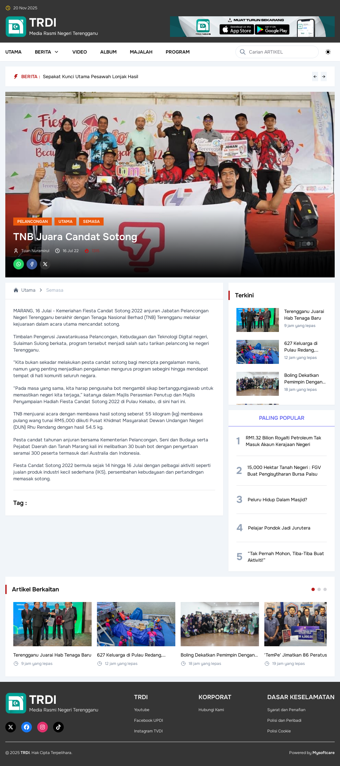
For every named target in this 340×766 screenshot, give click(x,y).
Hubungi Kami (211, 709)
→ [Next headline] (323, 76)
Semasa (91, 221)
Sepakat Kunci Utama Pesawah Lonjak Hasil (90, 76)
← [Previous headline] (315, 76)
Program (178, 52)
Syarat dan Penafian (286, 709)
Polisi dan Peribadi (284, 720)
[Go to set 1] (313, 589)
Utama (13, 52)
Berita (47, 52)
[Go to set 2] (319, 589)
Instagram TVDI (148, 731)
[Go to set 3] (325, 589)
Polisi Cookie (279, 731)
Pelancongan (32, 221)
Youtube (141, 709)
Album (108, 52)
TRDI (25, 752)
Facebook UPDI (148, 720)
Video (79, 52)
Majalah (141, 52)
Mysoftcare (323, 752)
